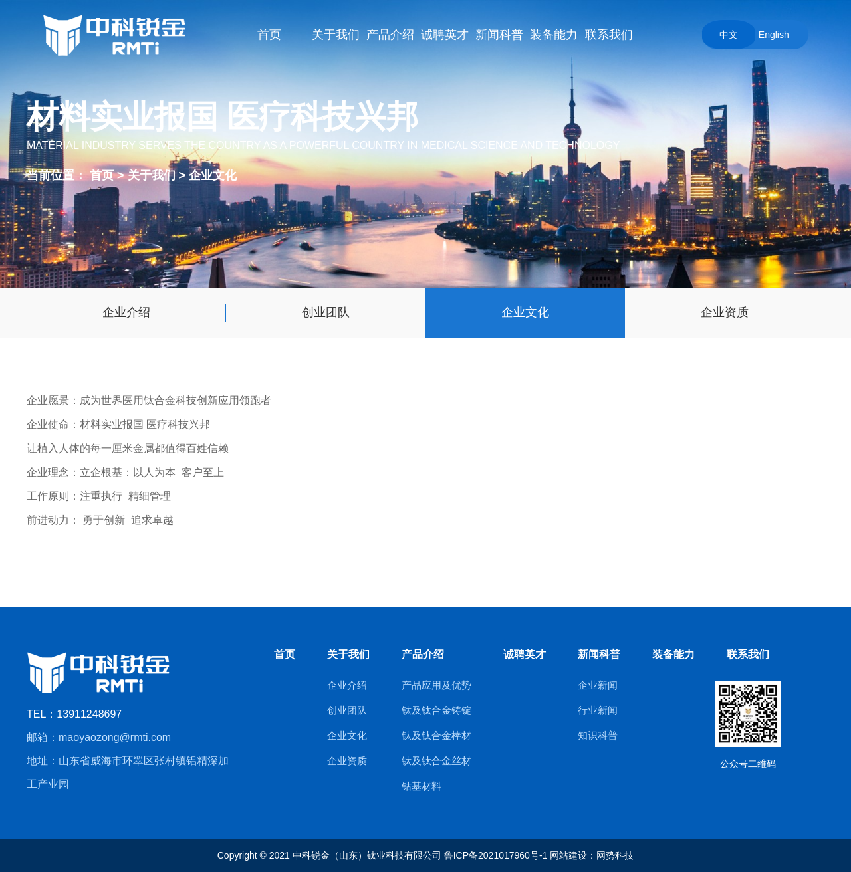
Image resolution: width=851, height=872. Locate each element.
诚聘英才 (524, 654)
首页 (102, 174)
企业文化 (213, 174)
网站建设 (568, 855)
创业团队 (326, 312)
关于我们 (153, 174)
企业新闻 (598, 685)
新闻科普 (599, 654)
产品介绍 (423, 654)
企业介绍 (126, 312)
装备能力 (673, 654)
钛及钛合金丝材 (436, 760)
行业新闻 (598, 710)
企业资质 (725, 312)
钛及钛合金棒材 (436, 735)
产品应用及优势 (436, 685)
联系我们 (748, 654)
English (774, 34)
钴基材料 (421, 786)
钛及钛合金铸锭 (436, 710)
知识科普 (598, 735)
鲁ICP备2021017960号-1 (496, 855)
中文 (728, 34)
